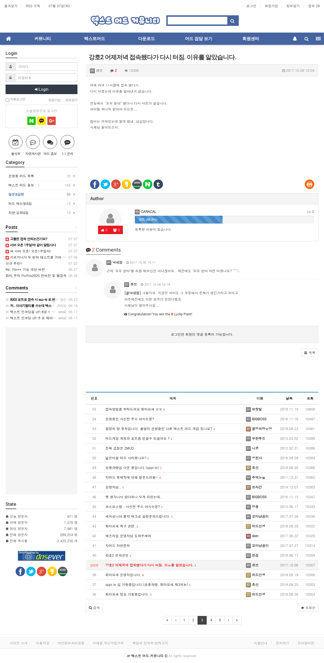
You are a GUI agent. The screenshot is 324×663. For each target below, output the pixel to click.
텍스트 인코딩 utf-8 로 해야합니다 (34, 317)
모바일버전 (306, 642)
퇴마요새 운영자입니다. (124, 574)
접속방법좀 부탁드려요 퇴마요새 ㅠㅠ (135, 409)
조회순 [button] (308, 607)
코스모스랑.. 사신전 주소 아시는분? (133, 506)
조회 (310, 398)
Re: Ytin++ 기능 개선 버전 (25, 269)
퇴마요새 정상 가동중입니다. (128, 594)
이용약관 (42, 642)
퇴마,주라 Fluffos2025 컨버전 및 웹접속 (36, 275)
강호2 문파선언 (118, 555)
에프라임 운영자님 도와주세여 (128, 535)
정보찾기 (293, 5)
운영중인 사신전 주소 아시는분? (129, 418)
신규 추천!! (14, 263)
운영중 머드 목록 (39, 176)
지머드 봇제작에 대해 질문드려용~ (133, 477)
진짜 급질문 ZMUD (119, 448)
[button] (309, 352)
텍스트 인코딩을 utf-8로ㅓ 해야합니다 (37, 311)
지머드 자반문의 (117, 545)
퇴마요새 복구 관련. (121, 526)
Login (41, 89)
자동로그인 (15, 99)
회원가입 (271, 5)
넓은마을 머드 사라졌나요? (127, 457)
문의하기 (282, 642)
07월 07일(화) (59, 5)
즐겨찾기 (11, 5)
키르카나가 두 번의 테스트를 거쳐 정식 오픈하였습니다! (50, 257)
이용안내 (260, 642)
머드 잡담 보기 (198, 38)
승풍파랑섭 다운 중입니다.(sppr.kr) (133, 467)
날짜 (289, 398)
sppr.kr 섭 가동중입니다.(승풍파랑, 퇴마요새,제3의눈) (147, 584)
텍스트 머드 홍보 (39, 185)
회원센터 (250, 38)
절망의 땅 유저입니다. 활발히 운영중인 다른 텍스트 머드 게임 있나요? (160, 428)
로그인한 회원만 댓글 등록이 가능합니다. (202, 334)
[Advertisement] (202, 154)
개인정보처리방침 (71, 642)
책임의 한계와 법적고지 (150, 642)
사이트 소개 (19, 642)
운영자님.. (114, 487)
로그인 (251, 5)
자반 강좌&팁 (39, 213)
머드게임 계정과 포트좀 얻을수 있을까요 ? (138, 438)
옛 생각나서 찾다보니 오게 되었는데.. (133, 496)
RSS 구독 (33, 5)
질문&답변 (39, 194)
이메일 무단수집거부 (108, 642)
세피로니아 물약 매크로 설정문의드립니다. (139, 516)
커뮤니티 (42, 38)
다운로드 (146, 38)
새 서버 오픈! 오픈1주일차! (28, 251)
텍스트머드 (94, 38)
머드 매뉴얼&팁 (39, 203)
